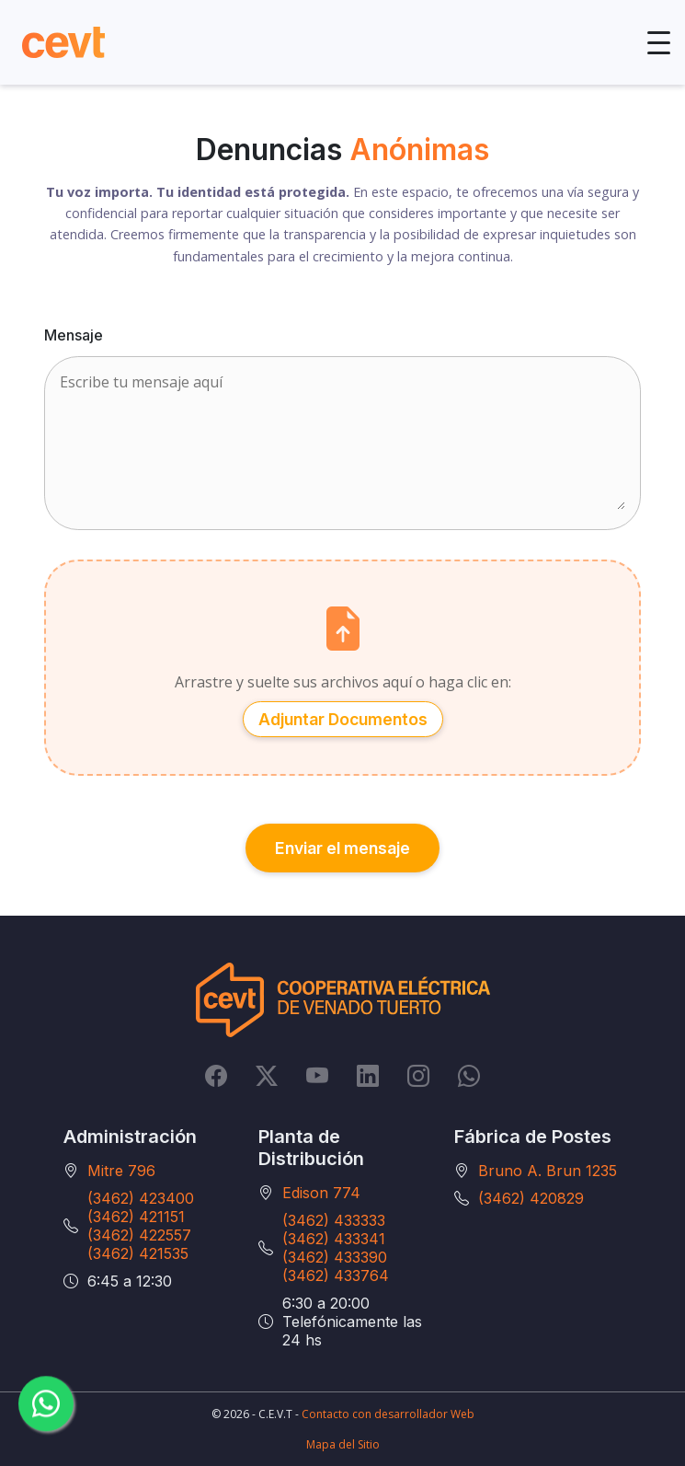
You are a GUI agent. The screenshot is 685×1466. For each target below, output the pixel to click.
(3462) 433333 (333, 1220)
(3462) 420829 (531, 1198)
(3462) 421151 (136, 1216)
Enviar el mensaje (342, 847)
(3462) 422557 (139, 1235)
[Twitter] (267, 1075)
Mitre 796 (121, 1170)
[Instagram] (418, 1075)
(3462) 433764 (335, 1275)
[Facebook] (216, 1075)
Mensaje (73, 335)
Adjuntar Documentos (343, 718)
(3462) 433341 (333, 1238)
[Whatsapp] (469, 1075)
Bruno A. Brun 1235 (547, 1170)
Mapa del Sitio (343, 1444)
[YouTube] (317, 1075)
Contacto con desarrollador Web (388, 1414)
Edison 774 (321, 1192)
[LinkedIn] (368, 1075)
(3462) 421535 (137, 1253)
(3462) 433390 (334, 1257)
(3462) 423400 (140, 1198)
